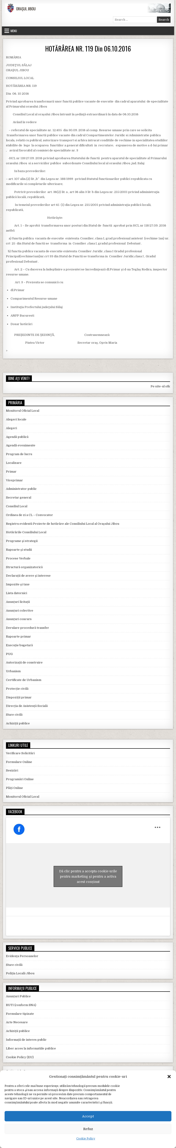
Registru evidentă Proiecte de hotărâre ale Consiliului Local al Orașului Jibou (62, 523)
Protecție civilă (17, 688)
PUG (9, 654)
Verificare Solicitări (20, 753)
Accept (88, 1116)
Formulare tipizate (20, 1013)
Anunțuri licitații (18, 602)
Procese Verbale (18, 558)
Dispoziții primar (19, 697)
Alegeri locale (16, 419)
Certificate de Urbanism (23, 680)
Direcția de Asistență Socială (27, 706)
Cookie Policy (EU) (20, 1057)
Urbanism (13, 671)
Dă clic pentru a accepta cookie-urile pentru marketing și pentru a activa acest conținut (88, 876)
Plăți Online (14, 788)
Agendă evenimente (20, 445)
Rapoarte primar (18, 636)
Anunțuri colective (19, 610)
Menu (14, 30)
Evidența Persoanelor (22, 956)
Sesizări (12, 770)
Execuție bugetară (19, 645)
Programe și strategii (22, 541)
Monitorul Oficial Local (22, 410)
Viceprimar (14, 480)
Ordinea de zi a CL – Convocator (29, 515)
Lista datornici (16, 593)
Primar (11, 471)
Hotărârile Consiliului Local (26, 532)
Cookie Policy (85, 1138)
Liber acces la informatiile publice (31, 1048)
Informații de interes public (26, 1039)
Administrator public (21, 488)
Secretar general (18, 497)
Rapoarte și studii (19, 549)
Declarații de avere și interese (28, 575)
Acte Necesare (17, 1022)
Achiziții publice (18, 723)
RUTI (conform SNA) (21, 1005)
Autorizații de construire (24, 662)
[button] (169, 1076)
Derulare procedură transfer (27, 627)
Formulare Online (19, 762)
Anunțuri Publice (18, 996)
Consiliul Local (16, 506)
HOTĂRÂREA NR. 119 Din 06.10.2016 (88, 48)
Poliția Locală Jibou (20, 973)
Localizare (14, 463)
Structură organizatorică (24, 567)
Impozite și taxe (18, 584)
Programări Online (20, 779)
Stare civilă (14, 714)
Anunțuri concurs (19, 619)
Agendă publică (17, 437)
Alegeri (11, 428)
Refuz (88, 1129)
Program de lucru (19, 454)
